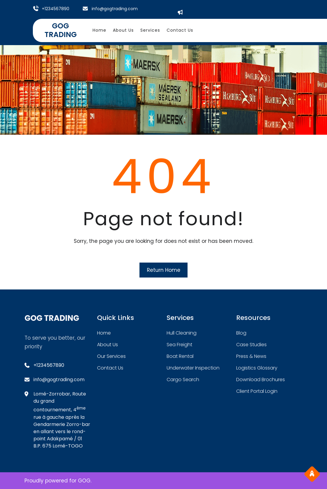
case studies (251, 344)
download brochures (260, 379)
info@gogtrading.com (115, 9)
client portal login (256, 391)
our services (111, 356)
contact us (110, 367)
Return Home (163, 270)
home (104, 332)
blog (241, 332)
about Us (107, 344)
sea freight (179, 344)
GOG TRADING (60, 30)
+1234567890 (55, 9)
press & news (251, 356)
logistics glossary (256, 367)
